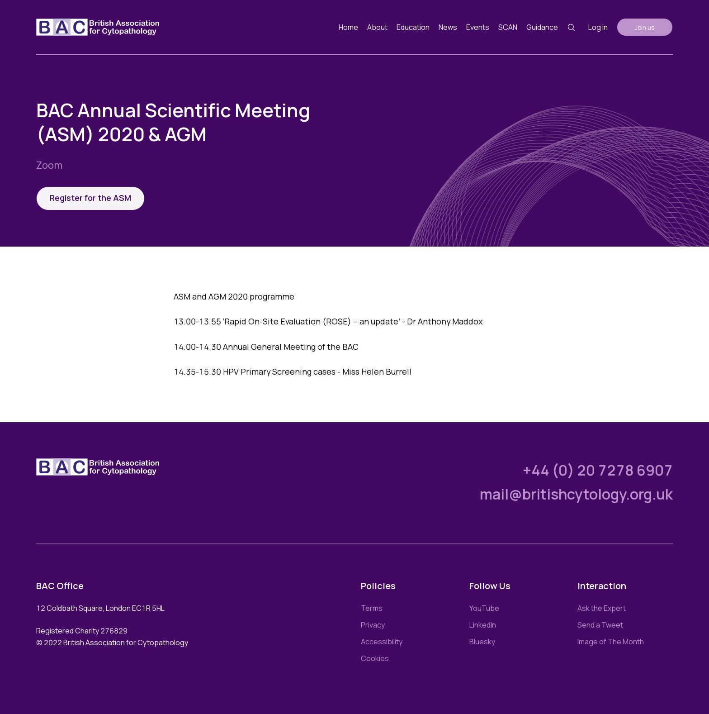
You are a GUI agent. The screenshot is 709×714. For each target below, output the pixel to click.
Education (413, 27)
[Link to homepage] (97, 27)
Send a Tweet (600, 625)
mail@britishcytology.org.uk (576, 494)
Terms (372, 608)
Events (477, 27)
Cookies (375, 658)
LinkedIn (482, 625)
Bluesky (482, 642)
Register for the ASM (90, 197)
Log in (598, 27)
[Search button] (571, 27)
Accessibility (381, 642)
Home (348, 27)
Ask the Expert (601, 608)
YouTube (484, 608)
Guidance (542, 27)
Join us (645, 27)
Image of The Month (610, 642)
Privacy (373, 625)
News (448, 27)
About (377, 27)
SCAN (507, 27)
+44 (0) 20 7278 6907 (598, 470)
